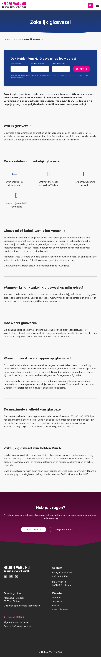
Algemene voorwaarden (16, 622)
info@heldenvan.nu (64, 529)
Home (7, 39)
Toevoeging (58, 63)
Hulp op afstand (15, 616)
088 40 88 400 (34, 529)
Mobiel (55, 605)
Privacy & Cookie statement (18, 626)
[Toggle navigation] (97, 5)
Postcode (16, 63)
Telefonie (57, 601)
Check (80, 69)
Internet (17, 39)
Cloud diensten (60, 609)
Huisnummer (37, 63)
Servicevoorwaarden (71, 75)
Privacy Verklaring (55, 75)
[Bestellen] (90, 5)
